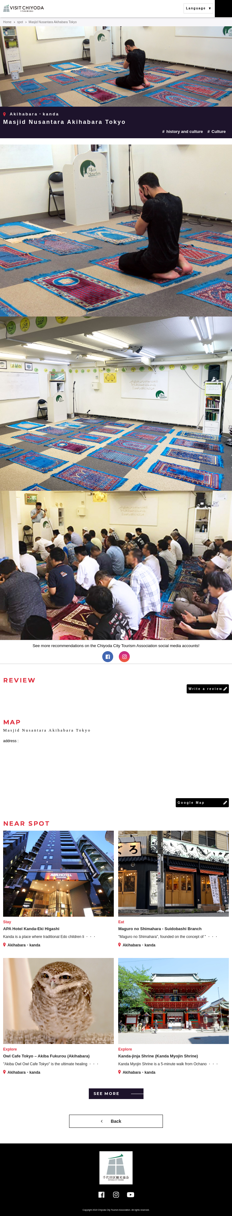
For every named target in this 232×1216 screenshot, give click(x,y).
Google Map (191, 802)
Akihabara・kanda (34, 114)
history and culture (184, 131)
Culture (219, 131)
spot (20, 22)
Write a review (206, 689)
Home (7, 22)
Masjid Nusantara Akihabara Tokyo (64, 122)
